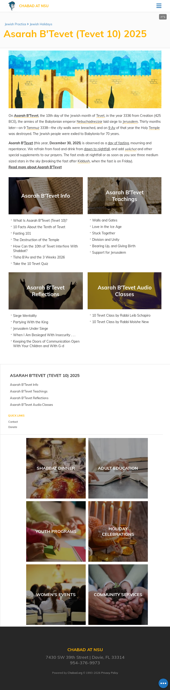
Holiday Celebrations (118, 531)
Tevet (28, 143)
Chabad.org (75, 673)
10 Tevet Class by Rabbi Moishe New (120, 322)
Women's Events (56, 594)
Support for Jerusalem (109, 252)
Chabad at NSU (34, 6)
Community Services (118, 594)
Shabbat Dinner (56, 468)
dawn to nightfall (97, 149)
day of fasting (118, 143)
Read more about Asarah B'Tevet (35, 167)
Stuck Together (103, 233)
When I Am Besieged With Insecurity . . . (44, 335)
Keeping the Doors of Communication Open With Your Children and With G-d (46, 343)
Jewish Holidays (41, 24)
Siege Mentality (25, 316)
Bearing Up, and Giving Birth (113, 246)
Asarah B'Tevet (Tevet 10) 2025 (45, 375)
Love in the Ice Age (107, 227)
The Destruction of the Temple (36, 240)
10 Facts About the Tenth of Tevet (39, 227)
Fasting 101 (22, 233)
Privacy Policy (109, 673)
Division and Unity (105, 239)
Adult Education (118, 468)
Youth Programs (55, 531)
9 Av (111, 128)
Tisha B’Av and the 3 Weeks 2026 (39, 257)
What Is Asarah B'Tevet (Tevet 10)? (40, 220)
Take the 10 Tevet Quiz (30, 264)
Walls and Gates (104, 220)
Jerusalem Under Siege (30, 328)
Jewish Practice (15, 24)
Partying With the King (30, 322)
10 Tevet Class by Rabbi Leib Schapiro (121, 315)
